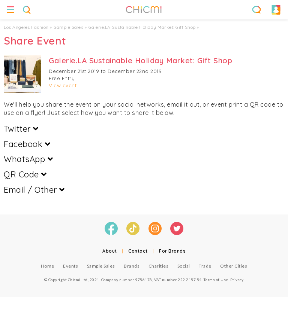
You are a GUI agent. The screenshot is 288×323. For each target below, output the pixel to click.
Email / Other (34, 190)
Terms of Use (216, 279)
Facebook (27, 144)
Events (70, 266)
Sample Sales (68, 27)
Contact (138, 251)
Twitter (21, 129)
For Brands (172, 251)
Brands (132, 266)
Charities (158, 266)
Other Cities (233, 266)
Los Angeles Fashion (26, 27)
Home (47, 266)
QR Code (25, 174)
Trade (205, 266)
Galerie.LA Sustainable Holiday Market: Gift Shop (142, 27)
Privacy (236, 279)
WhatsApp (28, 159)
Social (183, 266)
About (109, 251)
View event (62, 85)
